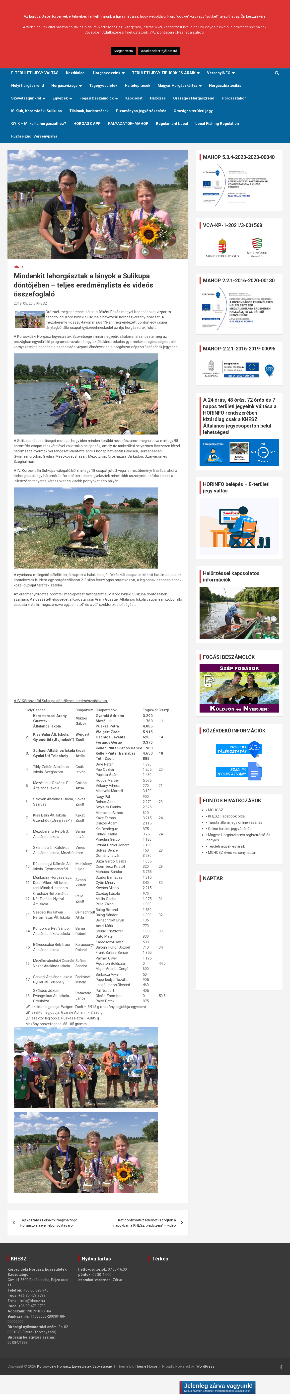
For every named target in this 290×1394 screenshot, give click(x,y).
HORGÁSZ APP (87, 123)
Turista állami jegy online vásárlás (235, 822)
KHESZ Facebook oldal (226, 816)
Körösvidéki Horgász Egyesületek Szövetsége (74, 1366)
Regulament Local (172, 123)
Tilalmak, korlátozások (89, 111)
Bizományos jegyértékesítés (141, 111)
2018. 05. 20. (23, 303)
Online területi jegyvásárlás (229, 828)
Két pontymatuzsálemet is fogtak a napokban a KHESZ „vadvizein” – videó (144, 1223)
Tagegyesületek (103, 85)
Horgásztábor (234, 98)
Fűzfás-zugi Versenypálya (34, 136)
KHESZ (41, 303)
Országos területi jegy (193, 111)
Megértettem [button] (123, 51)
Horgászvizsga (64, 85)
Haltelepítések (137, 85)
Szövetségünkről (26, 98)
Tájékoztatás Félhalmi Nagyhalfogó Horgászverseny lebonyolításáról (48, 1223)
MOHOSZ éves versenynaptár (232, 852)
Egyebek (60, 98)
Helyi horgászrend (27, 85)
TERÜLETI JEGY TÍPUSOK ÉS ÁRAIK (163, 73)
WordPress (205, 1366)
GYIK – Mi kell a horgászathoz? (38, 123)
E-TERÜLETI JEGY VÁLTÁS (35, 73)
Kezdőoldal (75, 73)
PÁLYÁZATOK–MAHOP (128, 123)
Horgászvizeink (106, 73)
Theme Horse (146, 1366)
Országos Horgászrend (193, 98)
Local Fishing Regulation (217, 123)
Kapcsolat (134, 98)
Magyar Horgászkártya (177, 85)
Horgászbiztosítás (225, 85)
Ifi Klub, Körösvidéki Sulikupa (36, 111)
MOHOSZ (215, 810)
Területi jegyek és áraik (226, 846)
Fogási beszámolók (96, 98)
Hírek (19, 267)
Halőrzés (158, 98)
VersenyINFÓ (218, 73)
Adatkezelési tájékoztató (159, 51)
